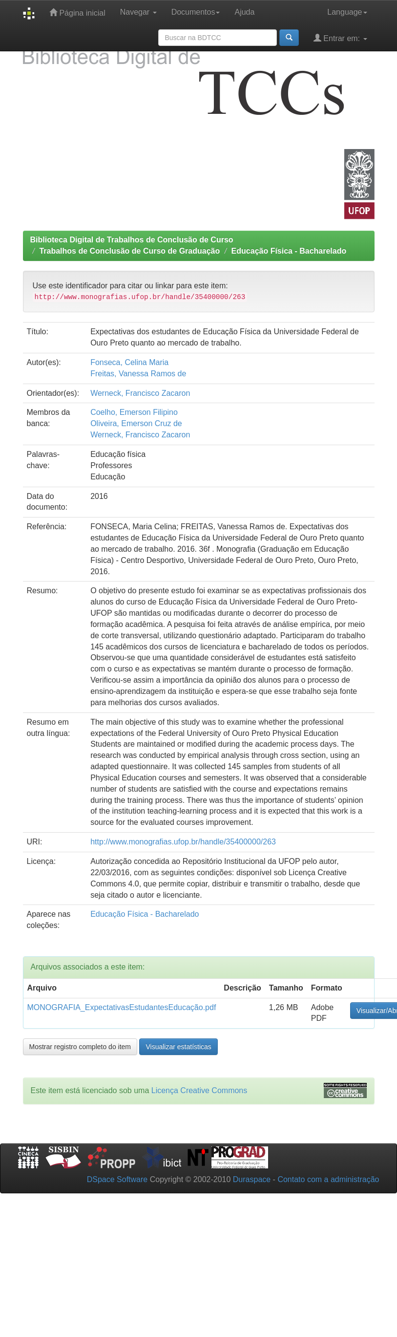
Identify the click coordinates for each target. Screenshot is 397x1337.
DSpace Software (117, 1179)
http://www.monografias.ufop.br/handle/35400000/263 (183, 842)
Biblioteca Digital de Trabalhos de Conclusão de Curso (131, 240)
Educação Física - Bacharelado (289, 251)
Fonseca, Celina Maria (129, 362)
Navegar (138, 12)
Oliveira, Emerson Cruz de (136, 423)
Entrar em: (340, 38)
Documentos (195, 12)
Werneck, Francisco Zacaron (140, 393)
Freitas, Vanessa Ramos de (138, 373)
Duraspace (252, 1179)
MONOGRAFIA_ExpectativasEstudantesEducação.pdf (121, 1007)
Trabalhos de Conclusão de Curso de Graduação (129, 251)
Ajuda (244, 12)
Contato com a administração (328, 1179)
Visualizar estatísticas (178, 1047)
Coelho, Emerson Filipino (134, 412)
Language (347, 12)
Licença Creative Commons (199, 1090)
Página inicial (77, 12)
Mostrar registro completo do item (80, 1047)
